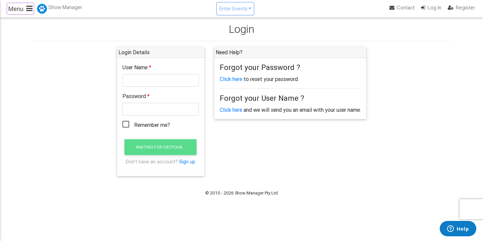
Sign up (187, 167)
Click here (231, 84)
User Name (135, 73)
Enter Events (233, 11)
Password (134, 101)
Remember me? (152, 130)
